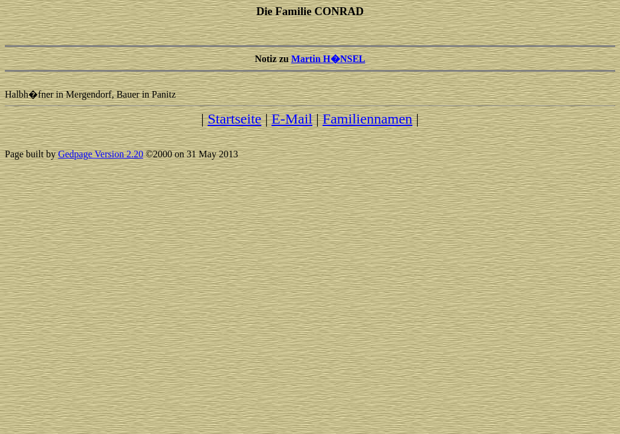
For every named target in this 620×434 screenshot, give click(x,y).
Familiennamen (367, 119)
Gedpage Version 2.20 (100, 154)
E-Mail (291, 119)
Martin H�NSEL (328, 59)
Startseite (234, 119)
